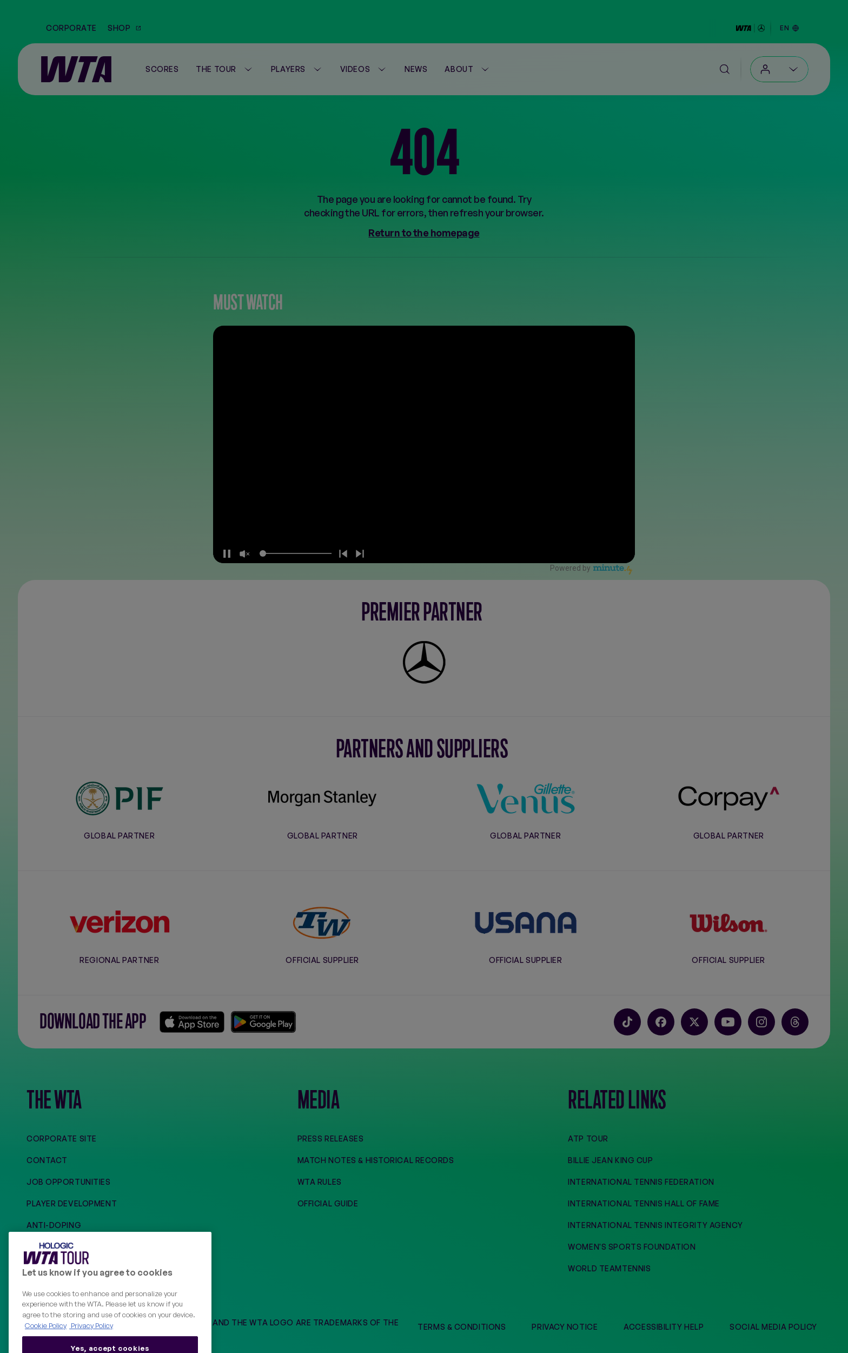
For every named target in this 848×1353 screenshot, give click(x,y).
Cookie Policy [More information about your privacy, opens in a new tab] (46, 1343)
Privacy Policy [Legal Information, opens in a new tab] (91, 1343)
